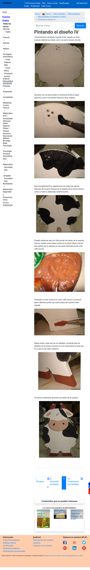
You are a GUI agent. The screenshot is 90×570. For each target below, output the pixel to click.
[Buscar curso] (52, 25)
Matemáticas (8, 113)
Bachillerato (8, 184)
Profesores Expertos (11, 548)
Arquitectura (8, 205)
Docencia (7, 133)
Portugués (7, 54)
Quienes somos (9, 543)
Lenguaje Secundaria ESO (8, 178)
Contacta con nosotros (42, 546)
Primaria (6, 154)
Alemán (6, 43)
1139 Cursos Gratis (32, 3)
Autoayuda (7, 83)
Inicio (4, 12)
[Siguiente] (75, 483)
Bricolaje (6, 141)
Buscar (80, 25)
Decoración (7, 136)
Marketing (7, 103)
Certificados (8, 546)
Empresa (6, 86)
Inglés (8, 32)
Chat (44, 3)
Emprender (7, 91)
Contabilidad (8, 97)
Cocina (6, 105)
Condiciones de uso (50, 555)
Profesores (35, 6)
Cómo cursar (52, 3)
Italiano (6, 49)
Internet (6, 79)
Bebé (5, 143)
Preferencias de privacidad (14, 551)
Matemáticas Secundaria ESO (8, 167)
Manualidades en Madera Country (52, 17)
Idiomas (6, 29)
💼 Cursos (46, 14)
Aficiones (7, 121)
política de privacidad (63, 555)
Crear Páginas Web (7, 62)
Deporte (6, 126)
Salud (5, 123)
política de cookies (77, 555)
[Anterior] (53, 483)
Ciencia (6, 108)
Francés (6, 37)
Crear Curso (46, 6)
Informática (8, 57)
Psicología (7, 146)
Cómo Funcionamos (11, 540)
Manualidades (9, 81)
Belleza (6, 138)
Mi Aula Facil (82, 3)
